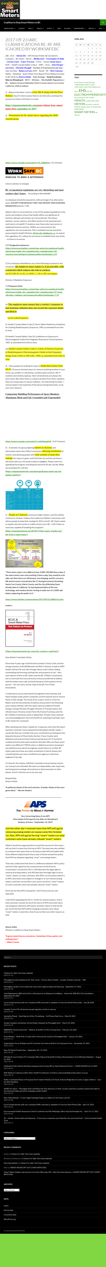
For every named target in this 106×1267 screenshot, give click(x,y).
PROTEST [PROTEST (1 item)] (77, 107)
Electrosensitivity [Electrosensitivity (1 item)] (79, 97)
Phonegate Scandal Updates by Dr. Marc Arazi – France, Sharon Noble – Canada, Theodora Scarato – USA (45, 980)
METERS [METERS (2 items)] (79, 104)
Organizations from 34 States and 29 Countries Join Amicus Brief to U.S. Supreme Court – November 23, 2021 (47, 1043)
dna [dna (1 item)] (99, 87)
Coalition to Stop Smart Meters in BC (22, 22)
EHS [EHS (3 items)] (82, 90)
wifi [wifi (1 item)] (96, 112)
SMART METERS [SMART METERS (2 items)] (84, 112)
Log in (6, 1206)
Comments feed (10, 1215)
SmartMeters (79, 28)
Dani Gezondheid (10, 1163)
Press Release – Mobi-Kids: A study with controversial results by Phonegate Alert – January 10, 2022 (43, 1036)
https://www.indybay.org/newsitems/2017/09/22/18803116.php (34, 599)
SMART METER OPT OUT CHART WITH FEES (28, 1167)
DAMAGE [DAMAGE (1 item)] (95, 87)
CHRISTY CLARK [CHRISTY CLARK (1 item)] (89, 85)
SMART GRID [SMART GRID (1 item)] (97, 107)
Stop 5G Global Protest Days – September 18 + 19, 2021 (25, 1050)
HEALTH (39, 28)
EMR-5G (91, 28)
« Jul (76, 67)
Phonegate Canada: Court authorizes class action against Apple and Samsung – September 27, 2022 (42, 987)
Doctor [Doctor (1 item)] (76, 91)
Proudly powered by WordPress (14, 1231)
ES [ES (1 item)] (89, 97)
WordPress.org (10, 1219)
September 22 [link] (40, 822)
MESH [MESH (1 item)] (89, 101)
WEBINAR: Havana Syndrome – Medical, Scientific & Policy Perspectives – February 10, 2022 (40, 1030)
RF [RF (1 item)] (92, 107)
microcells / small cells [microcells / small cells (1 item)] (92, 104)
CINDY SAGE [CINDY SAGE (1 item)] (78, 87)
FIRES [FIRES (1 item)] (92, 97)
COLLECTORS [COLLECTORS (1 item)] (87, 87)
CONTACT (21, 28)
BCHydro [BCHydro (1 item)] (92, 82)
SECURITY (67, 28)
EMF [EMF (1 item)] (87, 97)
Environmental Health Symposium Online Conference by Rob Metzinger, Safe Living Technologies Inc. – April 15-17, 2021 (51, 1111)
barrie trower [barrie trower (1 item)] (78, 82)
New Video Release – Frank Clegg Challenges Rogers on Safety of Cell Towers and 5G (37, 1098)
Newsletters (8, 28)
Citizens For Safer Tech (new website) (18, 973)
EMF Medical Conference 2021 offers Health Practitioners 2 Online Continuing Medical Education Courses (46, 1073)
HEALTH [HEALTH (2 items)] (79, 100)
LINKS (59, 28)
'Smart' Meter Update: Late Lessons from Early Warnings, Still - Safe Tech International (37, 1172)
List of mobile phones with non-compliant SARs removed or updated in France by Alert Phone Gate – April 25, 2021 (49, 1104)
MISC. (101, 28)
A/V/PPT (49, 28)
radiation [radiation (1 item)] (83, 107)
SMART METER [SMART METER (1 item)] (79, 109)
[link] (27, 162)
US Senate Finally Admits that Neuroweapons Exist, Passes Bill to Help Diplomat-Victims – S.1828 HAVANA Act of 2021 (51, 1066)
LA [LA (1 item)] (86, 101)
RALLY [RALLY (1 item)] (89, 107)
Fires (30, 28)
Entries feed (8, 1210)
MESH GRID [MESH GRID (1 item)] (95, 101)
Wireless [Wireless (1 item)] (77, 115)
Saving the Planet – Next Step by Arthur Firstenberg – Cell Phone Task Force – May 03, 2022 (39, 1016)
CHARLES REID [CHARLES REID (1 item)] (79, 85)
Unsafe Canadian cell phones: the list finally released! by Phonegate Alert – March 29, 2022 (39, 1023)
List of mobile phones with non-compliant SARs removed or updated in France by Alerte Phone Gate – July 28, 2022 (49, 1002)
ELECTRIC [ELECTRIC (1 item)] (89, 91)
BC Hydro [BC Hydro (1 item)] (86, 82)
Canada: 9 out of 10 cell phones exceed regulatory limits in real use (30, 1009)
